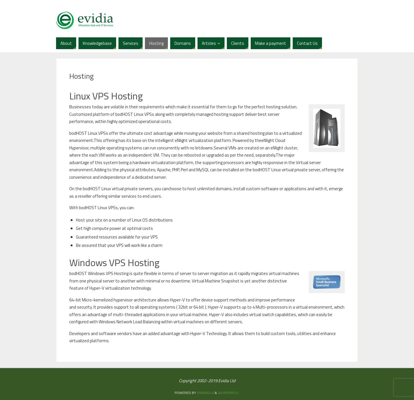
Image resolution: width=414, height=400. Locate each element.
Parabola (205, 392)
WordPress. (228, 392)
